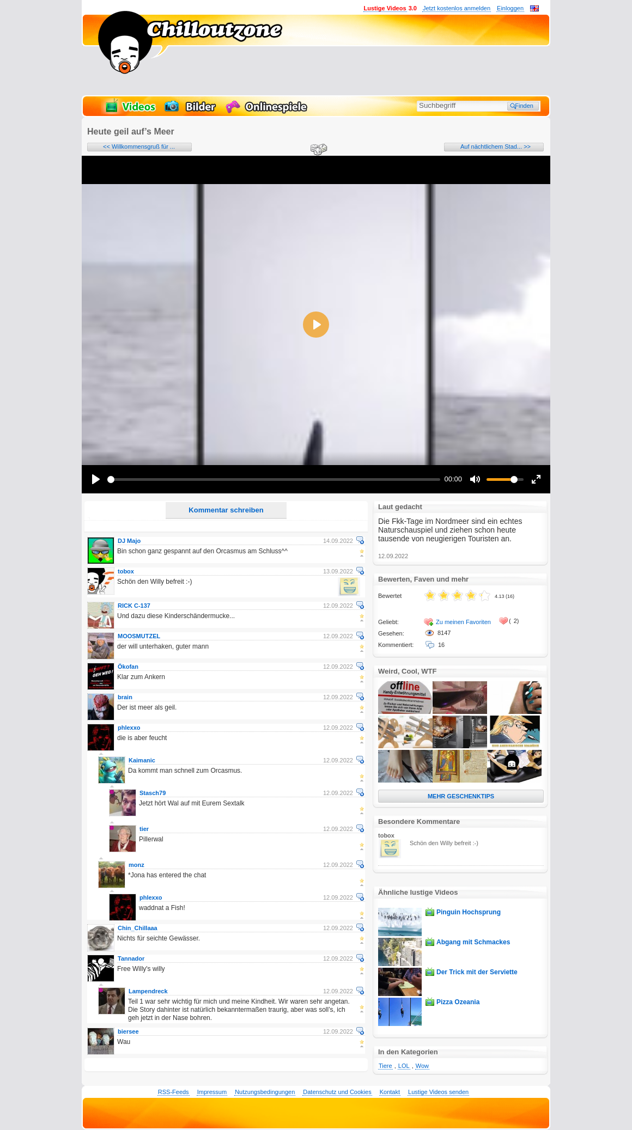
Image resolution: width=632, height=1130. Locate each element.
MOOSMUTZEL (139, 636)
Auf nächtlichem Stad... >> (495, 146)
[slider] (273, 479)
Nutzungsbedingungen (265, 1092)
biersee (128, 1031)
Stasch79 (152, 793)
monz (136, 865)
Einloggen (510, 8)
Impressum (212, 1092)
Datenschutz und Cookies (337, 1092)
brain (125, 697)
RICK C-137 (134, 605)
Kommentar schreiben (226, 510)
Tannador (131, 958)
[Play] (96, 479)
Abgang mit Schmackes (473, 942)
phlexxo (129, 727)
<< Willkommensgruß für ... (139, 146)
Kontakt (390, 1092)
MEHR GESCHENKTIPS (461, 796)
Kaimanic (142, 760)
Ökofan (128, 666)
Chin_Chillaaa (137, 928)
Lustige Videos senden (438, 1092)
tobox (126, 571)
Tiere (385, 1065)
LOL (404, 1065)
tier (144, 829)
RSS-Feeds (173, 1092)
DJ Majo (129, 540)
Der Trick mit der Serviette (477, 972)
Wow (422, 1065)
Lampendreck (148, 991)
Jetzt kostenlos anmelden (456, 8)
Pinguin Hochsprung (468, 912)
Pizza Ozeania (457, 1002)
